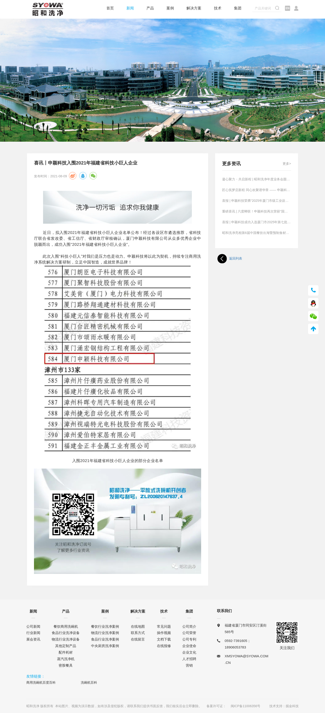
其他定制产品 (65, 646)
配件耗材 (66, 652)
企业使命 (189, 646)
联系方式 (138, 633)
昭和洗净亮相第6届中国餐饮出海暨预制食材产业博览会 (256, 233)
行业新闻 (33, 633)
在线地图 (138, 626)
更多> (287, 163)
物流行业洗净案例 (105, 633)
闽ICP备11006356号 (246, 706)
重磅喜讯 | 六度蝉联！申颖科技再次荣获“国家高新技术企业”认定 (256, 211)
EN (288, 8)
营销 (189, 665)
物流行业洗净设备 (66, 639)
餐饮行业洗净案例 (105, 626)
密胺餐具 (66, 665)
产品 (150, 8)
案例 (170, 8)
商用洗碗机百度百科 (41, 682)
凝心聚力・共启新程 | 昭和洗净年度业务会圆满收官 (256, 179)
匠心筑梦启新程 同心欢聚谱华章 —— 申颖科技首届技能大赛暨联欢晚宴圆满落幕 (256, 190)
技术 (217, 8)
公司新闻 (33, 626)
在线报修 (164, 646)
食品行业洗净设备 (66, 633)
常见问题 (164, 626)
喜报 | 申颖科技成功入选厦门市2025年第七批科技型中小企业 (256, 222)
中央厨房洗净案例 (105, 646)
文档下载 (164, 639)
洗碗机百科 (89, 682)
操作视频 (164, 633)
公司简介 (189, 626)
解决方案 (193, 8)
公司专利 (189, 639)
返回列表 (229, 258)
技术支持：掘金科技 (284, 706)
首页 (110, 8)
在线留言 (138, 639)
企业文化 (189, 652)
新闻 (130, 8)
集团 (237, 8)
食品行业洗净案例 (105, 639)
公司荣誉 (189, 633)
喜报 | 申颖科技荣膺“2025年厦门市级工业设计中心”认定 (256, 200)
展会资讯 (33, 639)
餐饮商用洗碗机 (66, 626)
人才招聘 (189, 659)
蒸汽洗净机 (65, 659)
